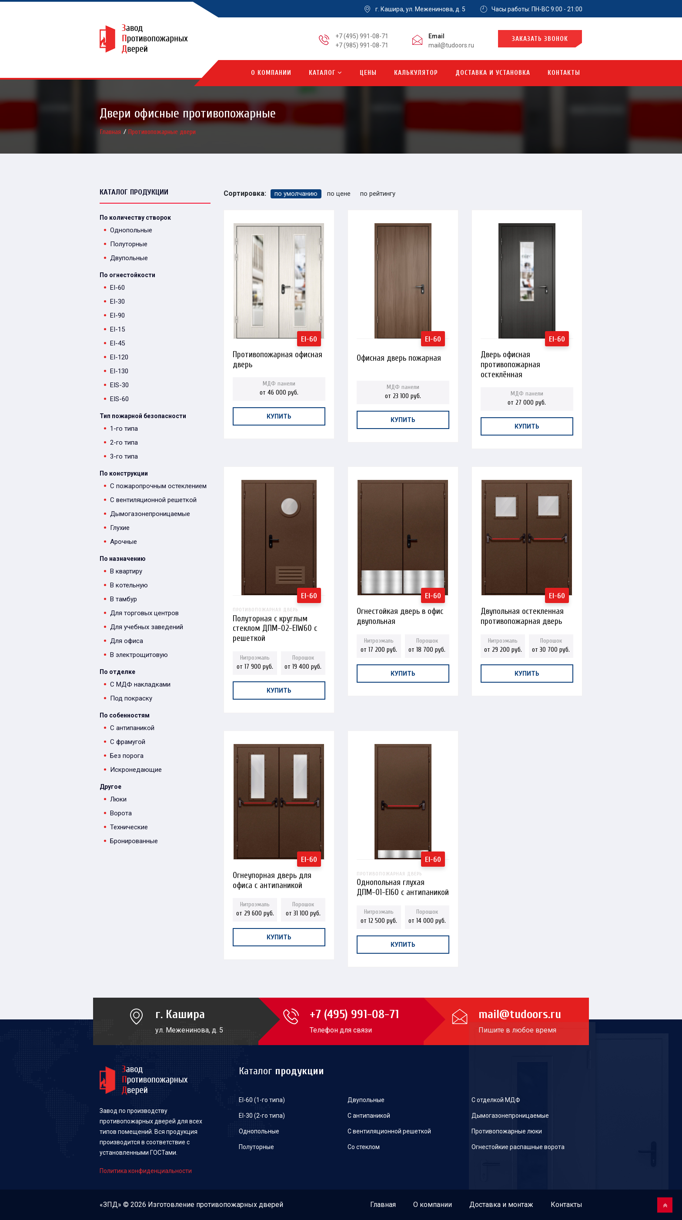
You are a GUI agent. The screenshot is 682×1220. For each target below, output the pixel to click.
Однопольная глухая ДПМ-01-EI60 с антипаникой (403, 878)
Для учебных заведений (146, 627)
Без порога (127, 756)
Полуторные (128, 244)
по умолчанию (296, 194)
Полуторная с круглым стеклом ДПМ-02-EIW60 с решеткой (279, 614)
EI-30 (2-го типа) (262, 1115)
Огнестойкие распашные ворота (518, 1146)
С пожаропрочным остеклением (158, 486)
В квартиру (126, 571)
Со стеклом (364, 1146)
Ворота (121, 813)
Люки (118, 799)
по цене (339, 194)
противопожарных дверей (239, 1204)
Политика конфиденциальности (146, 1170)
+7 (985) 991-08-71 (361, 45)
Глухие (120, 528)
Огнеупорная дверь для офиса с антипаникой (272, 878)
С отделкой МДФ (495, 1099)
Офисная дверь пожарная (399, 358)
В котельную (129, 585)
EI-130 (119, 371)
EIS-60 (119, 399)
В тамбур (123, 599)
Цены (368, 73)
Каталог (325, 73)
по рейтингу (377, 194)
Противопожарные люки (506, 1131)
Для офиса (126, 641)
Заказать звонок (540, 39)
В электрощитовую (139, 655)
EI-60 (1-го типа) (262, 1099)
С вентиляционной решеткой (153, 500)
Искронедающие (136, 770)
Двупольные (129, 258)
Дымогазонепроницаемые (150, 514)
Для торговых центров (144, 613)
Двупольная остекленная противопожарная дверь (522, 614)
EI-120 (119, 357)
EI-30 (117, 301)
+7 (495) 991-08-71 (361, 36)
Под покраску (131, 698)
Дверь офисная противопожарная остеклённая (510, 357)
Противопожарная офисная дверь (277, 357)
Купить (279, 416)
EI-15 (117, 329)
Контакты (564, 73)
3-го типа (124, 456)
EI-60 (117, 288)
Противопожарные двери (162, 132)
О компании (271, 73)
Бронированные (134, 841)
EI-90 (117, 315)
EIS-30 (119, 385)
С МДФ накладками (140, 684)
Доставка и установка (492, 73)
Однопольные (131, 230)
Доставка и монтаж (501, 1204)
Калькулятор (416, 73)
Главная (111, 132)
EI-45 (117, 343)
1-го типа (124, 428)
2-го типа (124, 442)
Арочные (123, 542)
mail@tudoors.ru (451, 45)
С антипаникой (132, 728)
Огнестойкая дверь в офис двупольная (400, 614)
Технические (129, 827)
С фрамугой (127, 742)
